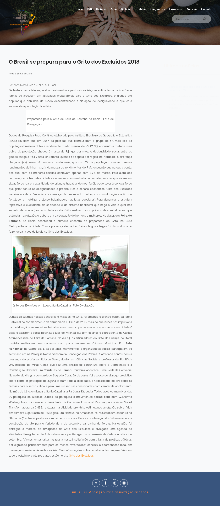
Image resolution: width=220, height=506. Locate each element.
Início (79, 9)
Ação (113, 9)
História (101, 9)
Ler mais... (157, 115)
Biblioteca (127, 9)
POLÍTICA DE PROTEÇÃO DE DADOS (124, 492)
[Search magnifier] (205, 20)
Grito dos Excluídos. (81, 455)
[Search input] (187, 19)
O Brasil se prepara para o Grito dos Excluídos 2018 (175, 88)
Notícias (192, 9)
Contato (206, 9)
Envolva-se (176, 9)
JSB (89, 9)
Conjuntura (157, 9)
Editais (141, 9)
